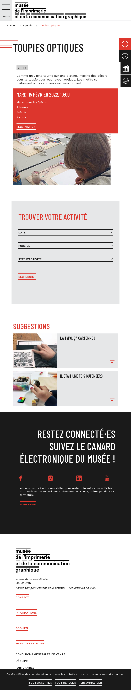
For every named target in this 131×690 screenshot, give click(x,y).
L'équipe (22, 661)
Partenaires (25, 667)
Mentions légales (30, 643)
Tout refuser (65, 682)
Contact (22, 597)
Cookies (22, 628)
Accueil (11, 25)
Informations (26, 612)
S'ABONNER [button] (28, 504)
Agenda (27, 25)
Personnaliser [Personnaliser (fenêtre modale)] (90, 682)
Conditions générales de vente (40, 654)
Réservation (26, 126)
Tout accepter (39, 682)
